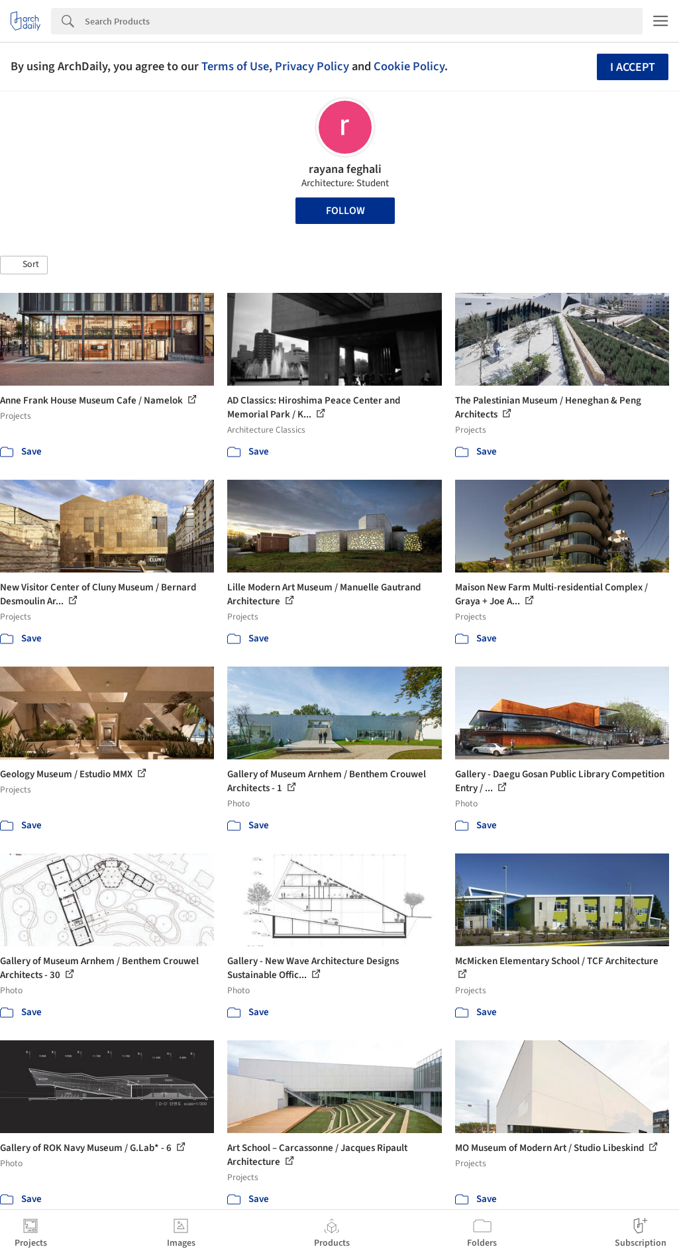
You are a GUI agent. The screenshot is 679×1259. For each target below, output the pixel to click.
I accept (632, 67)
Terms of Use (235, 66)
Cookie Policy (409, 66)
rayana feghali (345, 169)
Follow (345, 210)
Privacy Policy (312, 66)
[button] (24, 265)
